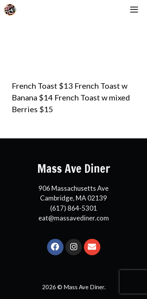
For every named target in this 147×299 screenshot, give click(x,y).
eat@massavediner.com (73, 218)
